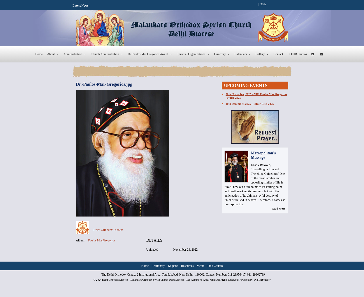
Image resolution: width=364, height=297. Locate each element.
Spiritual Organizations (193, 54)
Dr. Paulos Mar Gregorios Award (150, 54)
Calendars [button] (242, 54)
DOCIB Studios (297, 54)
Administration (74, 54)
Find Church (215, 265)
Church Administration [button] (107, 54)
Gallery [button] (262, 54)
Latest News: (81, 5)
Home (39, 54)
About (53, 54)
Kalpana (173, 265)
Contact (278, 54)
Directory (222, 54)
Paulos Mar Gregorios (101, 240)
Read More (278, 208)
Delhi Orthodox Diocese (108, 230)
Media (200, 265)
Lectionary (158, 265)
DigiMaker (262, 279)
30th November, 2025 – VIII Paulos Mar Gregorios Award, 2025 (256, 96)
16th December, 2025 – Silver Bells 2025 (250, 103)
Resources (187, 265)
